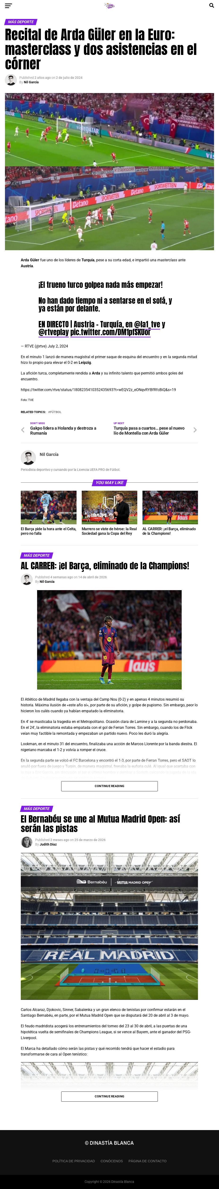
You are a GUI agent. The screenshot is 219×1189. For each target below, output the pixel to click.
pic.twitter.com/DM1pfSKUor (110, 332)
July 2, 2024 (58, 346)
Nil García (31, 82)
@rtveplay (54, 332)
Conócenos (112, 1161)
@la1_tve (147, 324)
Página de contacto (148, 1161)
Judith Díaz (48, 844)
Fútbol (55, 412)
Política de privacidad (73, 1161)
